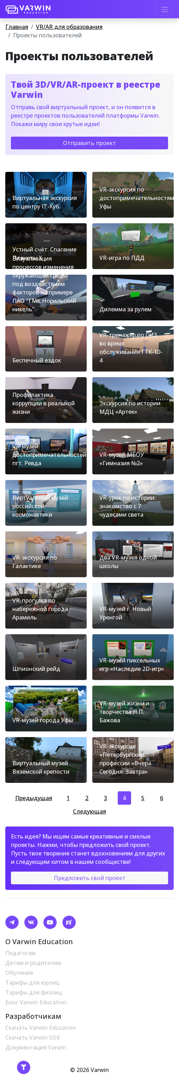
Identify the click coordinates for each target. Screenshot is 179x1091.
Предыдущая (33, 798)
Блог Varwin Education (36, 1002)
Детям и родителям (33, 963)
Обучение (19, 973)
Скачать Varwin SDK (32, 1037)
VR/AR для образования (69, 27)
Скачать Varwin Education (40, 1027)
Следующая (89, 811)
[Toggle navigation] (164, 9)
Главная (16, 27)
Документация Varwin (35, 1047)
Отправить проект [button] (89, 143)
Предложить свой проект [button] (89, 878)
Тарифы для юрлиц (32, 982)
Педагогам (20, 953)
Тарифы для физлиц (33, 992)
